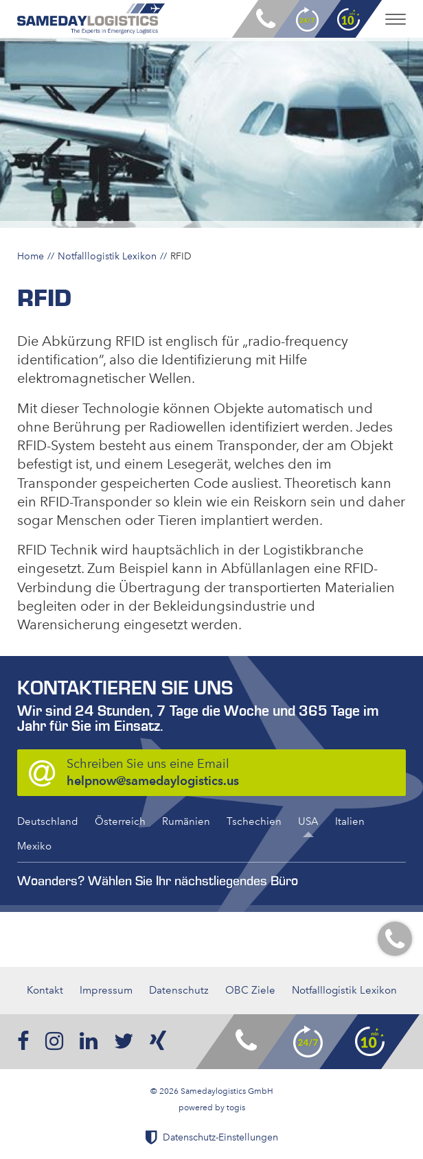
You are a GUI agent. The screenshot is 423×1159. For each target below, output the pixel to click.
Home (30, 256)
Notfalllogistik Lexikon (107, 256)
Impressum (106, 990)
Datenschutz (179, 990)
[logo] (91, 18)
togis (236, 1107)
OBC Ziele (250, 990)
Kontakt (45, 990)
